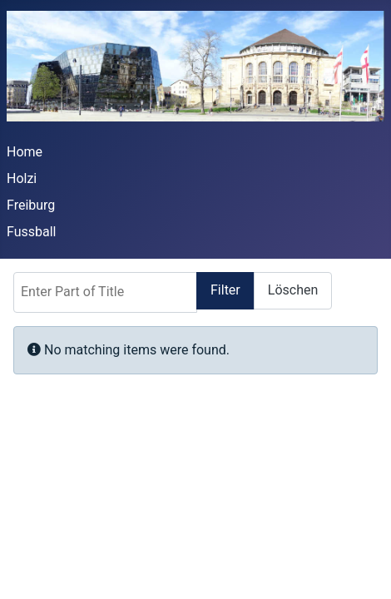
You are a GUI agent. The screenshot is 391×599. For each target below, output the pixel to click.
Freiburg (31, 205)
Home (24, 152)
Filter (225, 290)
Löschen (293, 290)
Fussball (31, 232)
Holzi (22, 178)
